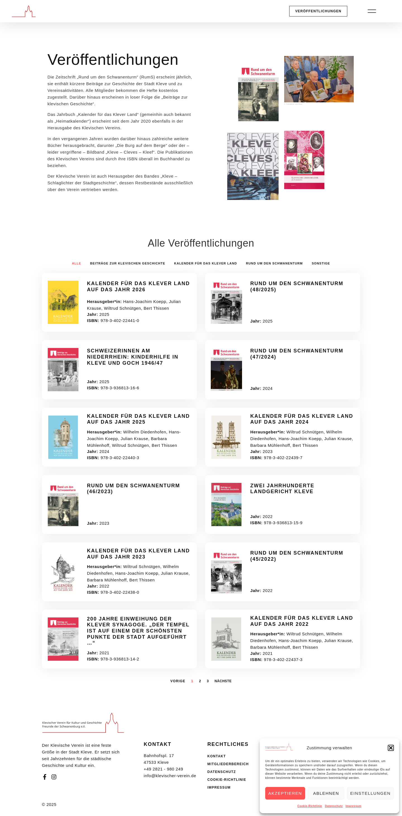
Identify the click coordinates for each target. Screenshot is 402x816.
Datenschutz (334, 806)
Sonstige (321, 263)
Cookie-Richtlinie (309, 806)
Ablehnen (326, 793)
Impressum (354, 806)
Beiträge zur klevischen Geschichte (127, 263)
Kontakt (216, 756)
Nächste (222, 681)
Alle (76, 263)
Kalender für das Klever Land (205, 263)
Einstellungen (370, 793)
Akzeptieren (285, 793)
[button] (391, 748)
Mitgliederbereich (228, 764)
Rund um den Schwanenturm (274, 263)
